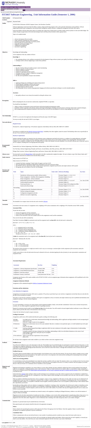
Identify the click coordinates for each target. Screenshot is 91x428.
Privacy (36, 427)
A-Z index (16, 8)
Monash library (29, 154)
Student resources (21, 7)
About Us (6, 7)
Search (2, 10)
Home (2, 7)
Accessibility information (45, 427)
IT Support (3, 8)
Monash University (13, 425)
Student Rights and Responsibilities (38, 370)
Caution (31, 425)
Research (28, 7)
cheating (23, 373)
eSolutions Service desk (28, 427)
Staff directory (10, 8)
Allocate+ (45, 201)
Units (15, 7)
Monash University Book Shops (35, 131)
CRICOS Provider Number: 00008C (42, 425)
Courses (11, 7)
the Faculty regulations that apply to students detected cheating (63, 370)
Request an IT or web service (83, 426)
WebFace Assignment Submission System (42, 283)
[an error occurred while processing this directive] (12, 12)
